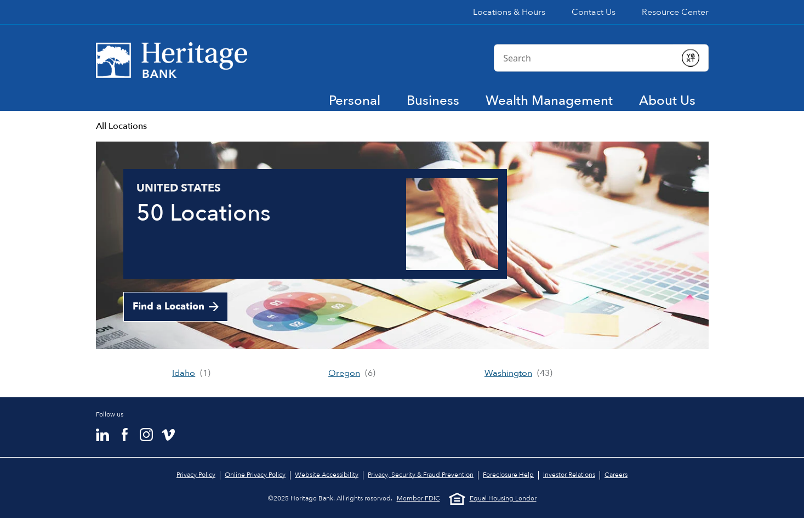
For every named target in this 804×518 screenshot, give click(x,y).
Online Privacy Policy (255, 474)
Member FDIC (418, 498)
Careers (616, 474)
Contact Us (593, 12)
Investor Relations (569, 474)
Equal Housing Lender (493, 499)
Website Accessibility (326, 474)
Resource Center (675, 12)
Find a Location (168, 306)
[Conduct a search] (583, 57)
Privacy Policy (195, 474)
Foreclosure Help (508, 474)
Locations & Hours (509, 12)
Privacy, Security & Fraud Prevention (421, 474)
